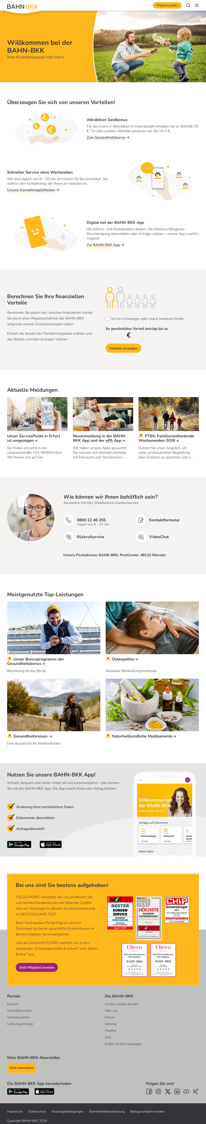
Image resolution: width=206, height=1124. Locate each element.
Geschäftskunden (19, 1011)
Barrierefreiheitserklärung (106, 1111)
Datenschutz (37, 1111)
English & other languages (123, 1044)
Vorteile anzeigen (123, 348)
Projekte (110, 1030)
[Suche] (188, 5)
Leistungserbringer (20, 1024)
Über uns (111, 1011)
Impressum (15, 1111)
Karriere (12, 1004)
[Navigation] (197, 5)
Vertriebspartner (18, 1017)
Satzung (110, 1024)
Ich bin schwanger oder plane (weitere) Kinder (147, 318)
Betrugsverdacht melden (147, 1111)
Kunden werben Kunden (122, 1004)
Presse (109, 1017)
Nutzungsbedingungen (67, 1111)
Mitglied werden (167, 5)
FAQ (108, 1037)
